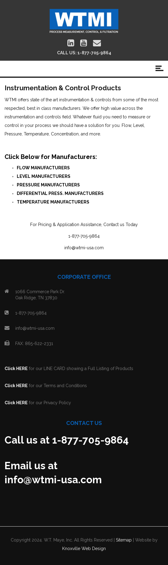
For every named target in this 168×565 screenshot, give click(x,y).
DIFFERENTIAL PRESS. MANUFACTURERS (60, 193)
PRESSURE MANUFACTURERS (48, 184)
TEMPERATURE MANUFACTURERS (53, 202)
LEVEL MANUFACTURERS (43, 176)
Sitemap (124, 540)
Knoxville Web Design (84, 548)
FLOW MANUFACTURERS (43, 167)
